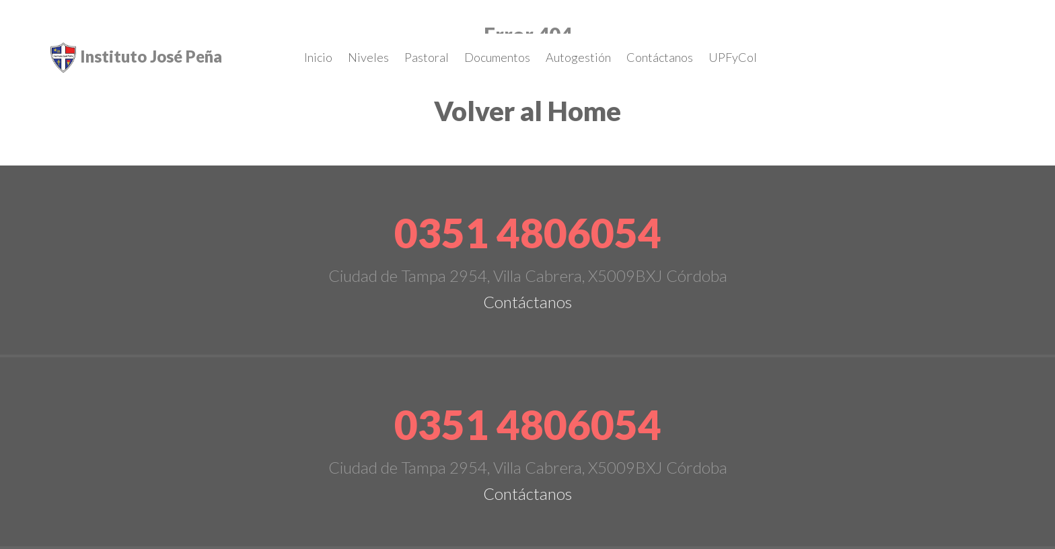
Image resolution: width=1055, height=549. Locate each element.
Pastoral (426, 57)
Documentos (497, 57)
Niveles (368, 57)
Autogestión (578, 57)
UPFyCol (732, 57)
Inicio (318, 57)
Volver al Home (527, 111)
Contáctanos (659, 57)
